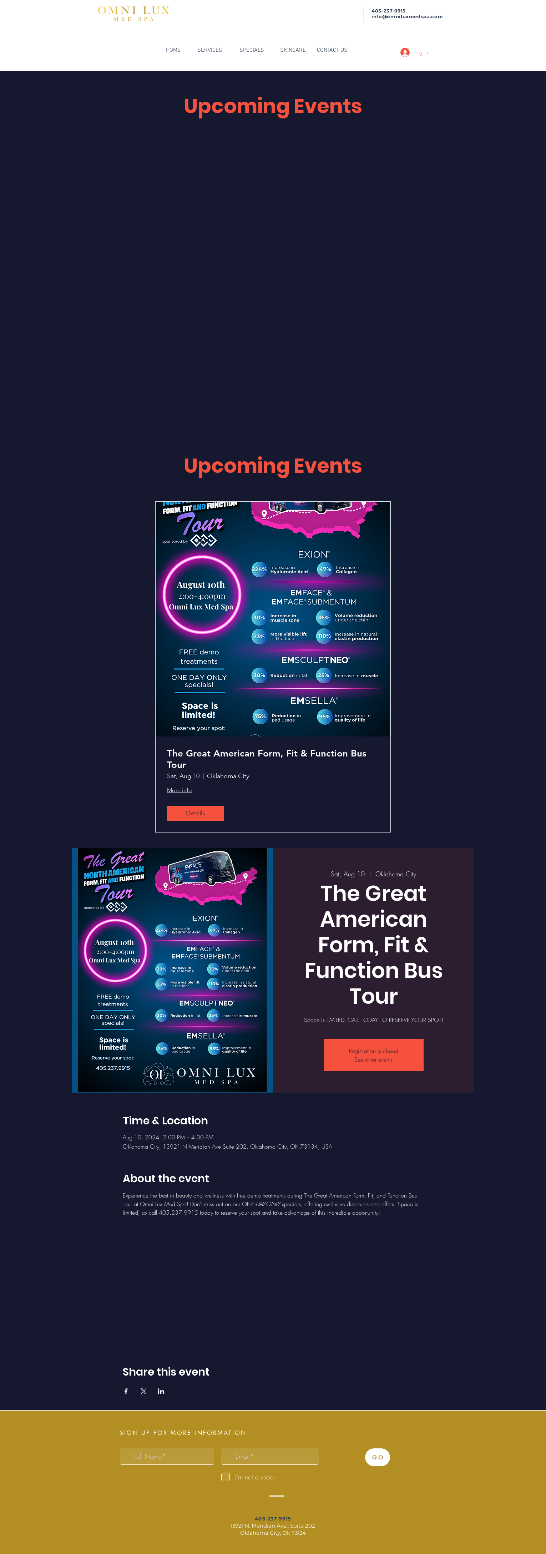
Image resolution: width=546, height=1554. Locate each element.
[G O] (377, 1457)
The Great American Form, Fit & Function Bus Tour (266, 759)
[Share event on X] (143, 1391)
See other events (373, 1059)
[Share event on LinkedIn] (161, 1391)
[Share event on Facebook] (126, 1391)
